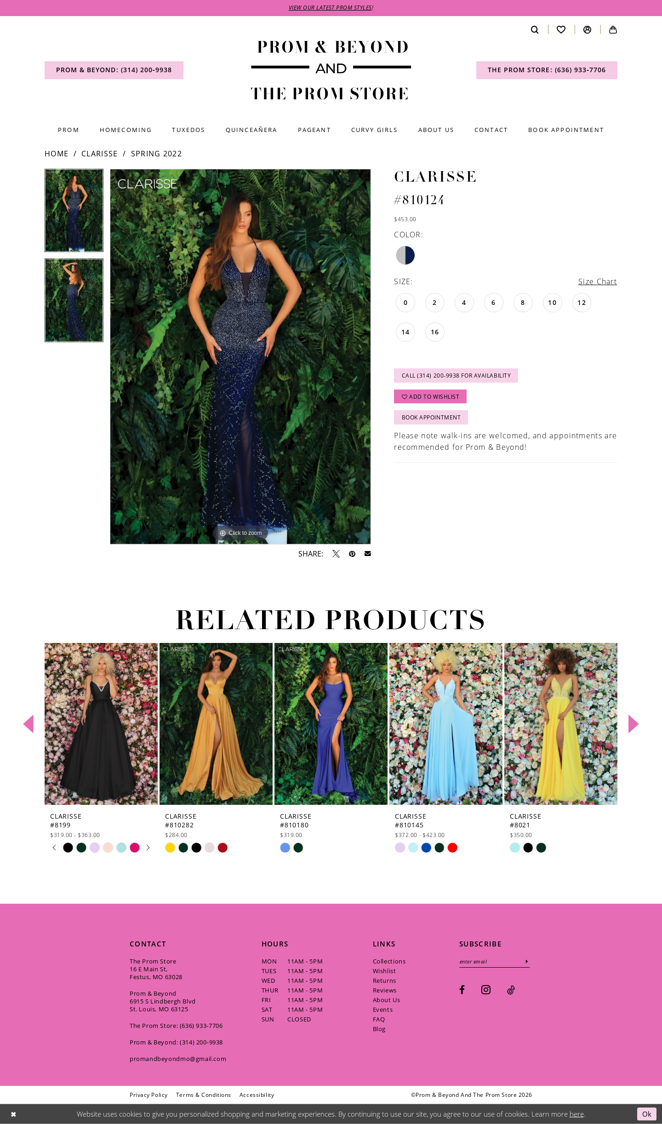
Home (56, 154)
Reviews (385, 990)
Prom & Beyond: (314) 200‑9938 (176, 1042)
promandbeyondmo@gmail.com (178, 1059)
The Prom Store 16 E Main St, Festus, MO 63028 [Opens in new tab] (156, 969)
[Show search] (535, 30)
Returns (384, 980)
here (577, 1113)
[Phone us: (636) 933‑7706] (546, 70)
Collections (389, 961)
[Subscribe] (528, 961)
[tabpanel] (74, 214)
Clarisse (99, 154)
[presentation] (101, 724)
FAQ (379, 1019)
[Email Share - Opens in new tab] (368, 554)
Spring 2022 (156, 154)
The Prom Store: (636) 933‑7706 (176, 1025)
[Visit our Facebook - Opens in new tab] (462, 990)
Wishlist (384, 971)
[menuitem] (114, 70)
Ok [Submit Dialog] (647, 1113)
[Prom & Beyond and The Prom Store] (331, 70)
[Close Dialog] (13, 1114)
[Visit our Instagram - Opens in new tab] (486, 989)
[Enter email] (495, 961)
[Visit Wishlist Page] (561, 30)
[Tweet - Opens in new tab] (336, 553)
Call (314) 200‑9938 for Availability (456, 376)
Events (383, 1009)
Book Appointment (431, 418)
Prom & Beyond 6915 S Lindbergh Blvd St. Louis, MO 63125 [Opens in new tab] (163, 1001)
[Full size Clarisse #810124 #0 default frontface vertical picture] (240, 357)
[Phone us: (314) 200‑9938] (114, 70)
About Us (386, 1000)
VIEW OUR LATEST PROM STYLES (330, 7)
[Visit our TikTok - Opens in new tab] (511, 990)
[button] (587, 30)
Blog (379, 1029)
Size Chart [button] (597, 281)
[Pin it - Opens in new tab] (352, 553)
